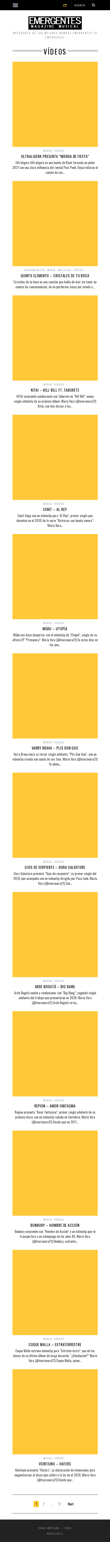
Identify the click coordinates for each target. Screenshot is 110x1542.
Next (71, 1504)
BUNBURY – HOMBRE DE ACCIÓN (54, 1225)
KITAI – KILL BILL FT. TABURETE (55, 390)
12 (59, 1504)
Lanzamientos (34, 270)
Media (48, 150)
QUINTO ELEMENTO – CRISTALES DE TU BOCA (55, 275)
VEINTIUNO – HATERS (55, 1463)
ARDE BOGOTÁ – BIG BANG (55, 986)
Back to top (55, 1533)
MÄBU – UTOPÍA (55, 628)
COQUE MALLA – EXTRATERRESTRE (55, 1344)
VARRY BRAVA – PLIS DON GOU (55, 748)
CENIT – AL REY (55, 509)
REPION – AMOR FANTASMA (55, 1105)
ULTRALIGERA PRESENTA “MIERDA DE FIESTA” (55, 156)
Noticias (65, 270)
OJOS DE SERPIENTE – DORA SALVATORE (55, 867)
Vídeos (59, 150)
